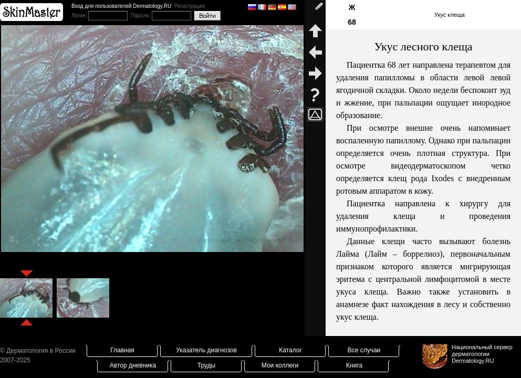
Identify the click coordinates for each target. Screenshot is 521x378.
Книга (354, 365)
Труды (206, 365)
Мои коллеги (280, 365)
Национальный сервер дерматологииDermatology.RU (482, 354)
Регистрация (189, 6)
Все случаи (364, 350)
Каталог (290, 350)
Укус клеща (449, 15)
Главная (122, 350)
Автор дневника (133, 365)
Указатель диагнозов (206, 350)
